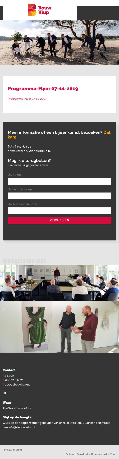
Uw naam (14, 174)
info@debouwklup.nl (22, 427)
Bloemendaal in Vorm (103, 454)
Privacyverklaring (12, 449)
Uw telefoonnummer (23, 204)
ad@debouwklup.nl (37, 151)
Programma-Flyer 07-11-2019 (27, 98)
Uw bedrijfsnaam (20, 189)
